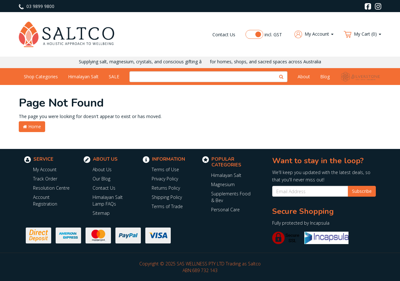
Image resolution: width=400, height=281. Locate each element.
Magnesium (223, 184)
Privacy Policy (165, 179)
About (304, 77)
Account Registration (45, 200)
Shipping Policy (167, 197)
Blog (325, 77)
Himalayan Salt (83, 77)
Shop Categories (41, 77)
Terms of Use (165, 169)
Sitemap (101, 213)
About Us (102, 169)
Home (32, 126)
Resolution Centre (51, 188)
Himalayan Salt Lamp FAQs (108, 200)
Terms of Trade (167, 206)
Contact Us (223, 35)
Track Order (45, 179)
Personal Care (225, 210)
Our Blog (101, 179)
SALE (114, 77)
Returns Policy (166, 188)
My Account (45, 169)
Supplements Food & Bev (231, 197)
